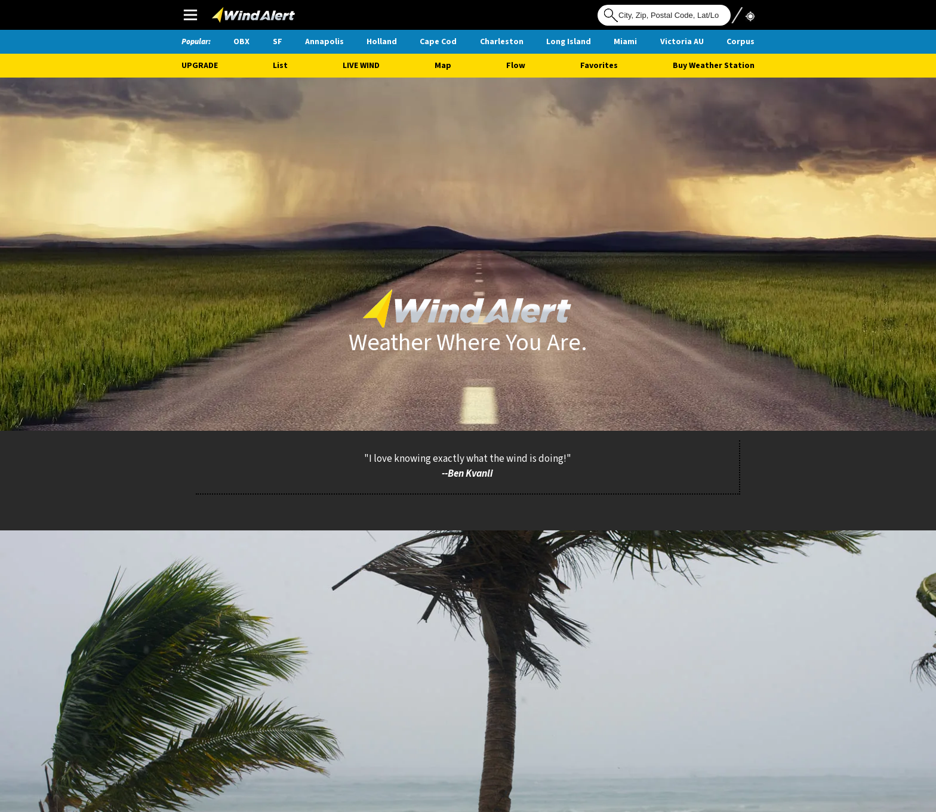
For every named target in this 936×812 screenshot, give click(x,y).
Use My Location (743, 14)
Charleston (502, 42)
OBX (241, 42)
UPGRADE (199, 66)
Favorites (599, 66)
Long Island (568, 42)
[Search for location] (664, 15)
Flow (515, 66)
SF (277, 42)
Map (443, 66)
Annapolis (324, 42)
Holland (382, 42)
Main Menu (190, 15)
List (280, 66)
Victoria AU (682, 42)
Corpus (740, 42)
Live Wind (361, 66)
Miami (625, 42)
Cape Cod (438, 42)
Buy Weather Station (714, 66)
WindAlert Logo (236, 12)
